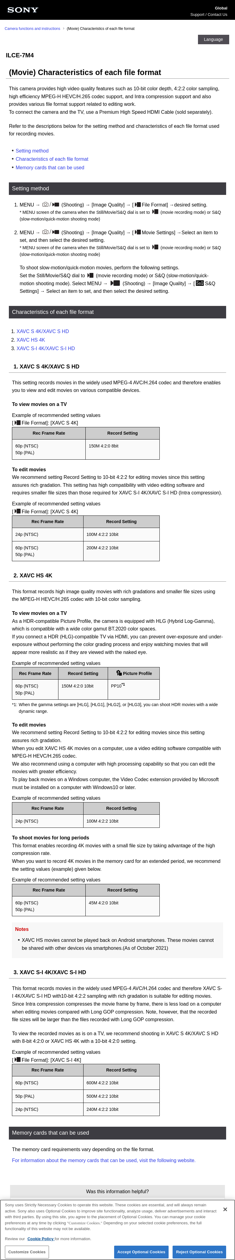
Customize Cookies (27, 1252)
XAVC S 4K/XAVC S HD (43, 331)
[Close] (225, 1209)
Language (213, 39)
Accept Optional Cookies (142, 1252)
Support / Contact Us (208, 14)
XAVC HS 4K (31, 340)
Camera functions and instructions (32, 29)
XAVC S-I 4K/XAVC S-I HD (46, 348)
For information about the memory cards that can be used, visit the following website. (104, 1160)
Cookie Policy (41, 1239)
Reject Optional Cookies (199, 1252)
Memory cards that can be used (50, 167)
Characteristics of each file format (52, 159)
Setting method (32, 150)
